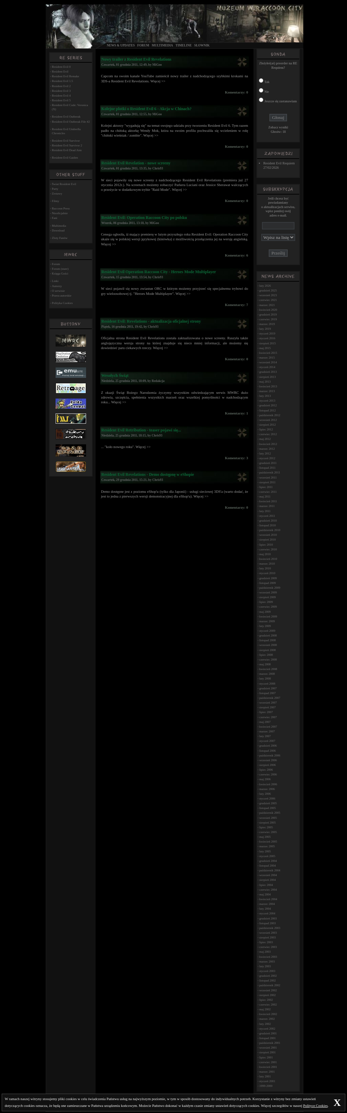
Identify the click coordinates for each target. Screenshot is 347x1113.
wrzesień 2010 (268, 535)
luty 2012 (265, 453)
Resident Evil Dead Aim (67, 150)
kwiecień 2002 (268, 1014)
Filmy (55, 201)
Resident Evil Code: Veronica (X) (70, 107)
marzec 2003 (267, 961)
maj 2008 (265, 664)
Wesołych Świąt (114, 375)
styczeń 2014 (267, 367)
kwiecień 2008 (268, 669)
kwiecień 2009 (268, 616)
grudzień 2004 (268, 861)
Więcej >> (157, 81)
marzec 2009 (267, 621)
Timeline (184, 45)
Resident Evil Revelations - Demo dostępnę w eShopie (147, 474)
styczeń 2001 (267, 1081)
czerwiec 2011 (268, 491)
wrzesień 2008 (268, 645)
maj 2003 (265, 951)
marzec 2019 (267, 324)
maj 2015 (265, 348)
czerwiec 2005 (268, 832)
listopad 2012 (267, 410)
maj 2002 (265, 1009)
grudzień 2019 (268, 314)
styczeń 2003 (267, 971)
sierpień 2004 (267, 880)
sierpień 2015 (267, 343)
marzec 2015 (267, 357)
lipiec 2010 (266, 544)
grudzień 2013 (268, 371)
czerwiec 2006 (268, 774)
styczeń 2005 (267, 856)
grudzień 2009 (268, 578)
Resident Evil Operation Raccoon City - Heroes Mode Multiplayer (158, 271)
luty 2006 (265, 793)
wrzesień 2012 (268, 420)
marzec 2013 (267, 391)
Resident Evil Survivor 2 (67, 145)
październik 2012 (269, 415)
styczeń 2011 (267, 516)
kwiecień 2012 (268, 444)
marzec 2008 (267, 673)
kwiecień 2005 (268, 841)
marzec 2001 (267, 1071)
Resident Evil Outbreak (66, 116)
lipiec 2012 (266, 429)
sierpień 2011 (267, 482)
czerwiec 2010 (268, 549)
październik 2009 (269, 587)
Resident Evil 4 (61, 95)
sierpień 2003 (267, 937)
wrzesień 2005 (268, 817)
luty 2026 (265, 285)
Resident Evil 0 (61, 66)
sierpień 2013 (267, 377)
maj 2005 (265, 836)
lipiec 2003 (266, 942)
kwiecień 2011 (268, 501)
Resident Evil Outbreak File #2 (71, 121)
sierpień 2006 (267, 765)
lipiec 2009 (266, 602)
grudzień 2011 (268, 463)
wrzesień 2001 (268, 1047)
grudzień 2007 (268, 688)
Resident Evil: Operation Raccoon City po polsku (144, 217)
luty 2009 (265, 626)
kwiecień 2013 (268, 386)
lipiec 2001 (266, 1057)
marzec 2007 (267, 731)
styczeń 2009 (267, 630)
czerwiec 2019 (268, 319)
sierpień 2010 (267, 539)
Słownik (202, 45)
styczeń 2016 (267, 338)
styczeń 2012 (267, 458)
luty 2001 (265, 1076)
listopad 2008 (267, 640)
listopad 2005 (267, 808)
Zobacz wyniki (278, 127)
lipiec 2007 (266, 712)
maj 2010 (265, 554)
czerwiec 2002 (268, 1004)
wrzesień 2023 (268, 295)
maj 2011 (264, 496)
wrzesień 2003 (268, 932)
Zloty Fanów (59, 238)
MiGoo (157, 64)
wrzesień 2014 (268, 362)
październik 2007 (269, 698)
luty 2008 (265, 678)
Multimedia (162, 45)
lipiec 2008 (266, 654)
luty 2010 (265, 568)
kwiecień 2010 (268, 559)
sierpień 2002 (267, 995)
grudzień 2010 (268, 520)
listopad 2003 (267, 923)
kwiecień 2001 (268, 1067)
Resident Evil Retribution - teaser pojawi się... (141, 430)
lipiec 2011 (266, 487)
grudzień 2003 (268, 918)
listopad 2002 (267, 980)
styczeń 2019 (267, 333)
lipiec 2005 (266, 827)
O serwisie (58, 290)
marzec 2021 (267, 305)
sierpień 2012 (267, 424)
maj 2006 (265, 779)
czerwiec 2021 (268, 300)
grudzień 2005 (268, 803)
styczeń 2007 (267, 741)
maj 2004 (265, 894)
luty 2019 (265, 328)
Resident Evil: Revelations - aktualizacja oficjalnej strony (151, 321)
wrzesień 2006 (268, 760)
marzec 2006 (267, 789)
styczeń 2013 (267, 400)
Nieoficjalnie (60, 213)
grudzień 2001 (268, 1033)
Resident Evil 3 (61, 91)
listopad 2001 (267, 1038)
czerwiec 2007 (268, 717)
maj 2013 (265, 381)
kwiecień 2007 (268, 726)
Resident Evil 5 (61, 100)
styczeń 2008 (267, 683)
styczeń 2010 (267, 573)
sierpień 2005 (267, 822)
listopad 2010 (267, 525)
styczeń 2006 (267, 798)
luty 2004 (265, 908)
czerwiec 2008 (268, 659)
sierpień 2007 (267, 707)
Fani (54, 218)
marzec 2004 (267, 904)
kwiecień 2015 (268, 353)
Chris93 (157, 168)
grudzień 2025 (268, 290)
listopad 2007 (267, 693)
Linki (55, 281)
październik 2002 (269, 985)
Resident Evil (60, 71)
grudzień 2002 (268, 975)
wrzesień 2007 (268, 702)
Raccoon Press (61, 208)
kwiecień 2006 (268, 784)
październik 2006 (269, 755)
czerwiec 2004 (268, 889)
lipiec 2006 (266, 769)
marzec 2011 (267, 506)
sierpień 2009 (267, 597)
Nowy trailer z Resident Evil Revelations (136, 59)
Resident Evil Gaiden (65, 157)
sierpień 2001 (267, 1052)
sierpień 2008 (267, 650)
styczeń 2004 (267, 913)
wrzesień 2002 (268, 990)
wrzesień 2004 (268, 875)
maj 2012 (265, 439)
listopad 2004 (267, 865)
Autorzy (57, 286)
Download (58, 230)
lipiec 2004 (266, 885)
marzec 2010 (267, 563)
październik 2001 (269, 1043)
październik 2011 (269, 472)
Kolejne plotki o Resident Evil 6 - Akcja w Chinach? (146, 108)
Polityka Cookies (62, 303)
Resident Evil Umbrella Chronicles (66, 131)
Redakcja (157, 381)
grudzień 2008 (268, 635)
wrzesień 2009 (268, 592)
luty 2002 (265, 1024)
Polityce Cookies (315, 1106)
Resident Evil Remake (65, 76)
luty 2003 (265, 966)
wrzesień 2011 (268, 477)
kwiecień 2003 (268, 956)
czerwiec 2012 (268, 434)
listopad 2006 (267, 750)
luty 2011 (265, 511)
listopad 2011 (267, 467)
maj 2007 (265, 722)
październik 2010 (269, 530)
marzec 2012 (267, 448)
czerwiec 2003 (268, 947)
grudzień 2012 (268, 405)
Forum (143, 45)
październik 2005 (269, 812)
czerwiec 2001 (268, 1062)
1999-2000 (265, 1086)
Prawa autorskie (62, 295)
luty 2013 (265, 396)
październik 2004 (269, 870)
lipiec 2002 (266, 999)
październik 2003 (269, 928)
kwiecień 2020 (268, 309)
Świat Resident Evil (64, 184)
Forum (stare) (60, 268)
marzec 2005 (267, 846)
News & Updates (121, 45)
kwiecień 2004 (268, 899)
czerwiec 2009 (268, 606)
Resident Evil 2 (61, 86)
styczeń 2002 (267, 1028)
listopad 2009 (267, 583)
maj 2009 (265, 611)
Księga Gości (60, 273)
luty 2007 (265, 736)
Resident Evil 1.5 (62, 81)
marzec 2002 (267, 1018)
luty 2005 (265, 851)
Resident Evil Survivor (66, 140)
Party (55, 188)
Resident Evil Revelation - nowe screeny (135, 163)
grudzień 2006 (268, 745)
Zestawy (57, 193)
